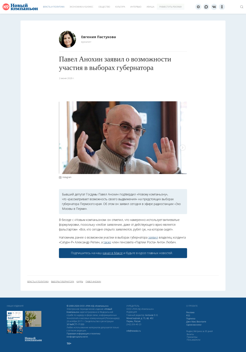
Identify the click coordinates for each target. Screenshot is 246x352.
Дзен (188, 321)
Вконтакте (201, 321)
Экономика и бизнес (81, 6)
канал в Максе (112, 253)
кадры (80, 281)
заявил (153, 237)
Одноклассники (193, 324)
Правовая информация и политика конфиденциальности (83, 335)
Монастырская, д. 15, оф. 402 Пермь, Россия (139, 320)
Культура (120, 6)
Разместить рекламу (170, 6)
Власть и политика (53, 6)
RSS (188, 315)
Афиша (150, 6)
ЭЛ (75, 324)
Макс (194, 321)
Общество (104, 6)
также (107, 242)
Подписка (190, 318)
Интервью (135, 6)
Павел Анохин (93, 281)
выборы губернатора (62, 281)
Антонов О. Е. (151, 315)
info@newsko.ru (133, 330)
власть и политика (38, 281)
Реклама (190, 312)
